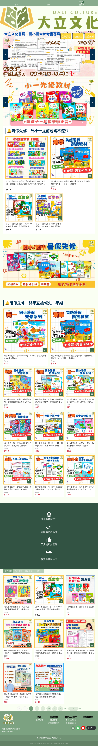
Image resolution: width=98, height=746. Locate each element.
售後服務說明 (71, 723)
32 (49, 708)
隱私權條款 (88, 717)
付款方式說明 (71, 717)
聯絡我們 (39, 720)
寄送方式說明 (71, 720)
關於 (39, 717)
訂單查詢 (53, 720)
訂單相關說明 (53, 723)
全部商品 (54, 717)
